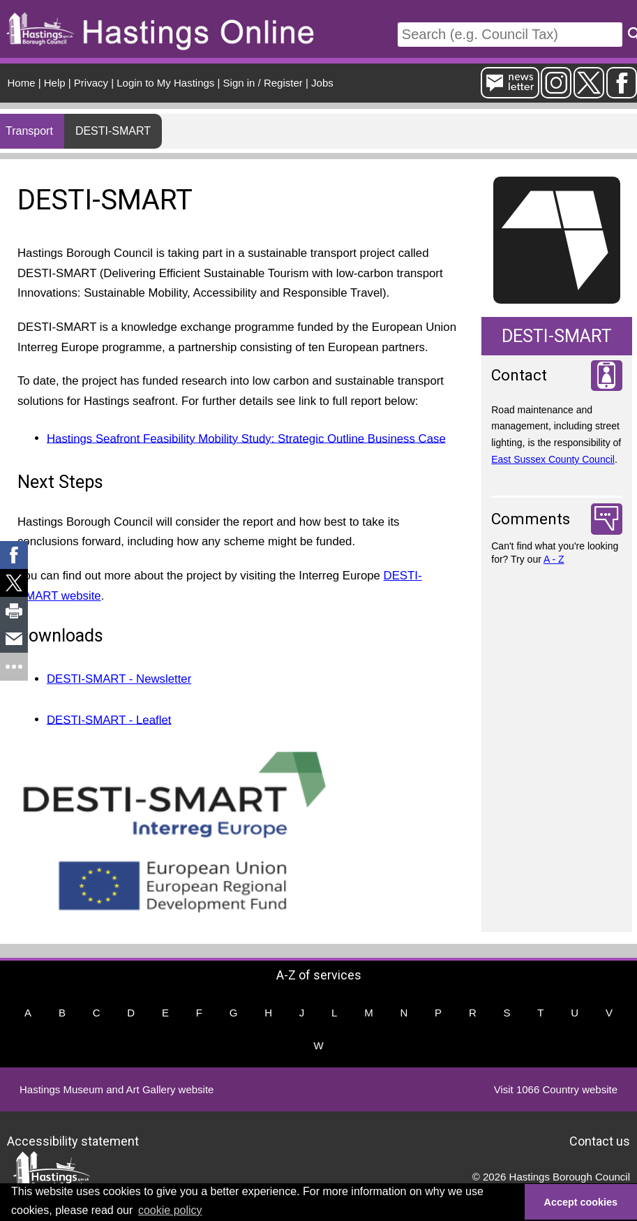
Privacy (91, 83)
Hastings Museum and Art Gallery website (116, 1089)
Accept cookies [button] (581, 1202)
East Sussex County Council (553, 459)
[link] (14, 555)
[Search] (510, 34)
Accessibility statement (73, 1140)
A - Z (554, 559)
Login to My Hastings (165, 83)
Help (55, 83)
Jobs (322, 83)
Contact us (599, 1140)
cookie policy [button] (170, 1210)
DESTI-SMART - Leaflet (109, 719)
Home (22, 83)
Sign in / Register (263, 83)
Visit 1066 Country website (555, 1089)
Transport (29, 131)
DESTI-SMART (113, 131)
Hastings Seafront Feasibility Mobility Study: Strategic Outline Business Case (246, 438)
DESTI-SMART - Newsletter (119, 679)
